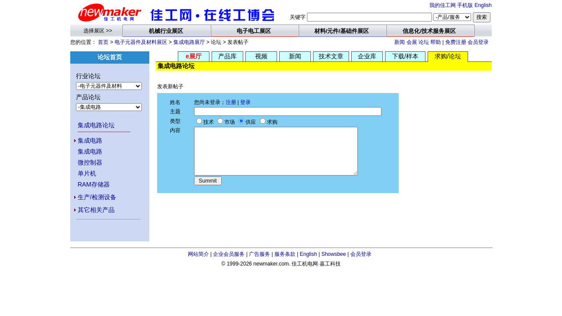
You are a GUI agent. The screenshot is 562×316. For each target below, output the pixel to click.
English (483, 5)
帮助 (435, 42)
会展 (412, 42)
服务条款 (284, 254)
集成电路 (90, 140)
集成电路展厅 (189, 42)
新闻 (399, 42)
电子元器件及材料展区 (141, 42)
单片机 (87, 173)
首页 (103, 42)
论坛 (423, 42)
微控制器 (90, 162)
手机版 (465, 5)
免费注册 (455, 42)
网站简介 (198, 254)
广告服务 (259, 254)
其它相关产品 (96, 209)
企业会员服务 (229, 254)
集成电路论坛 (96, 125)
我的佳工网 (442, 5)
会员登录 (478, 42)
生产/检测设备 (97, 197)
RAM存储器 (94, 184)
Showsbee (333, 254)
